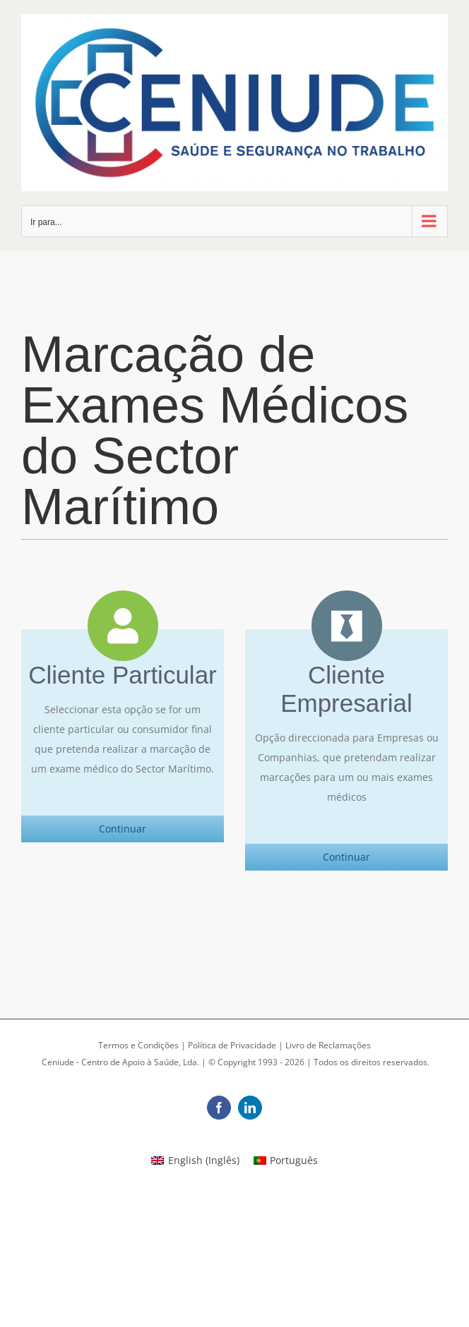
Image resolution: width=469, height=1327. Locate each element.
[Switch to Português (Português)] (286, 1160)
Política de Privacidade (232, 1045)
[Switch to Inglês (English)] (195, 1160)
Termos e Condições (138, 1045)
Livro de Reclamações (328, 1045)
